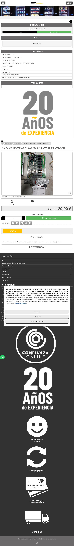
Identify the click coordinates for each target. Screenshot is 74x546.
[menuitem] (37, 260)
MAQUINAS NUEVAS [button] (8, 54)
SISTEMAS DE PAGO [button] (8, 60)
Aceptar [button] (37, 312)
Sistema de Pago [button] (37, 266)
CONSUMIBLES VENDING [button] (10, 75)
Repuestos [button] (37, 275)
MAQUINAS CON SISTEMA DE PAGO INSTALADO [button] (18, 63)
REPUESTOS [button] (6, 72)
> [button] (3, 260)
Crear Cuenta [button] (54, 32)
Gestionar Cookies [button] (37, 321)
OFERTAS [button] (5, 69)
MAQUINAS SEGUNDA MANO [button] (11, 57)
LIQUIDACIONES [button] (7, 66)
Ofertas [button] (4, 272)
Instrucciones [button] (6, 277)
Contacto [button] (5, 280)
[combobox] (36, 86)
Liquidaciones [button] (37, 269)
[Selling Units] (13, 218)
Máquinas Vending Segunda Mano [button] (37, 263)
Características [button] (37, 247)
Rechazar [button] (37, 317)
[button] (70, 22)
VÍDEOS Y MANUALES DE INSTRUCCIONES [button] (16, 78)
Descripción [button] (37, 237)
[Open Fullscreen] (69, 192)
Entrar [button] (19, 32)
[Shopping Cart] (48, 218)
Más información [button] (21, 303)
